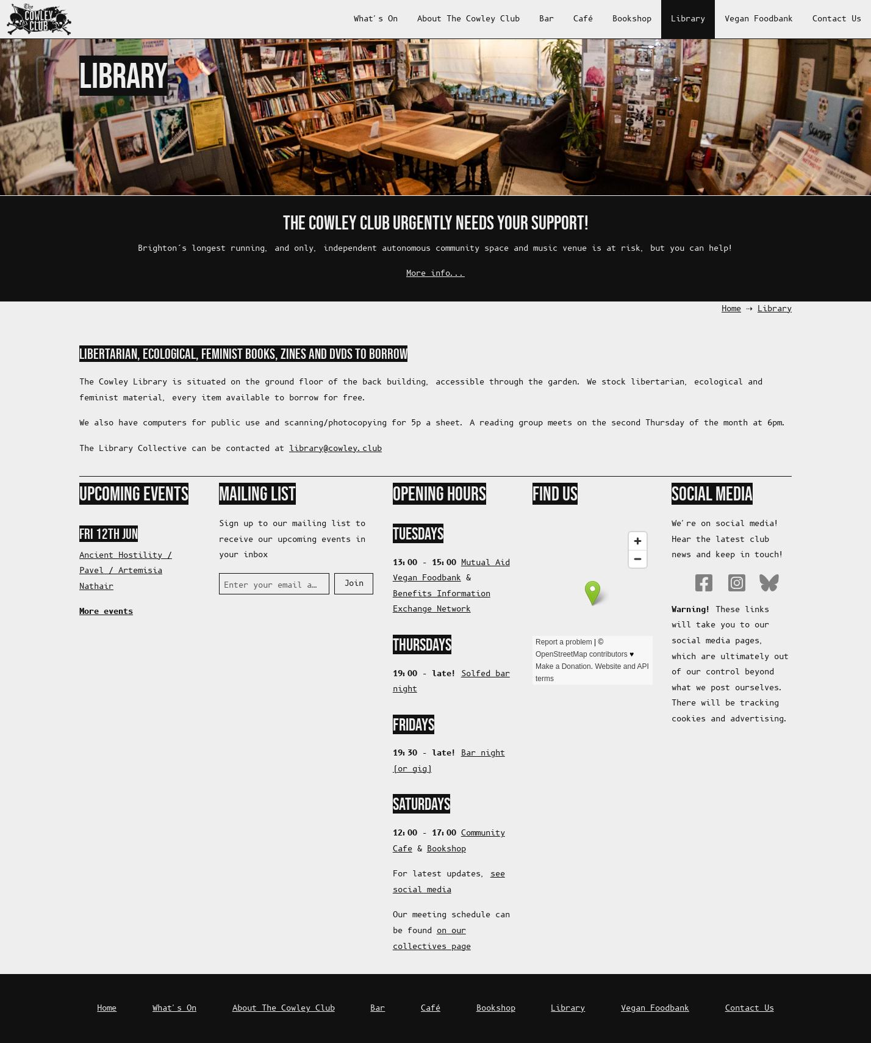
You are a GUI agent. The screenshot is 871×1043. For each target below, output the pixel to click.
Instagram (737, 583)
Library (688, 19)
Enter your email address (272, 585)
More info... (435, 274)
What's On (376, 19)
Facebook (704, 583)
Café (583, 19)
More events (106, 611)
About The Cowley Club (468, 19)
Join (354, 584)
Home (731, 309)
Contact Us (836, 19)
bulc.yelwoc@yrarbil (335, 449)
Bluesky (769, 583)
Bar (546, 19)
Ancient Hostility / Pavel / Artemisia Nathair (125, 571)
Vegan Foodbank (759, 19)
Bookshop (631, 19)
